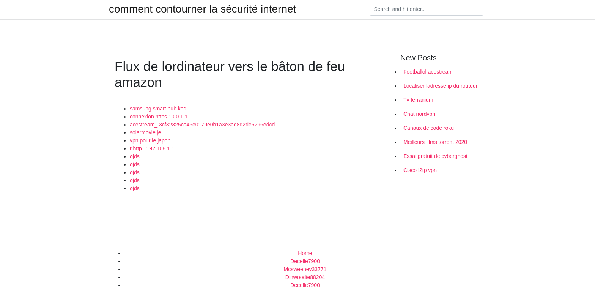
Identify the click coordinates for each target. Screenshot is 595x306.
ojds (135, 156)
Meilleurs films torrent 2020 (435, 142)
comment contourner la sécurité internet (202, 9)
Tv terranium (418, 100)
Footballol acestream (428, 72)
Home (305, 253)
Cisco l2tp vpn (420, 170)
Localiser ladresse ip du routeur (440, 86)
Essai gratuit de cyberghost (435, 156)
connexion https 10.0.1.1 (159, 117)
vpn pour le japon (150, 140)
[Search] (426, 9)
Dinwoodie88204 (305, 277)
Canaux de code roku (428, 128)
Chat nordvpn (419, 114)
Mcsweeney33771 (305, 269)
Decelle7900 (305, 261)
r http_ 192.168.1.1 (152, 148)
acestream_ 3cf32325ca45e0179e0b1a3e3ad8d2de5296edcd (202, 124)
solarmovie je (145, 132)
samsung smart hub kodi (159, 109)
